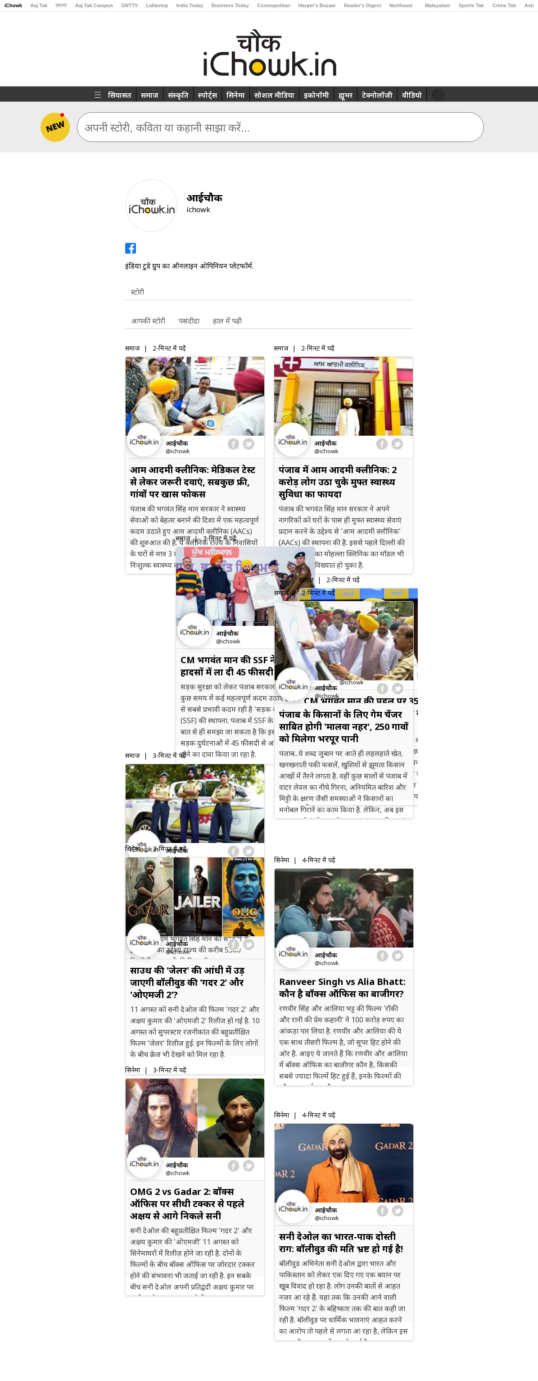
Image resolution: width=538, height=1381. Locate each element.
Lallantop (157, 5)
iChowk (13, 5)
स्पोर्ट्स (207, 95)
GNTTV (129, 5)
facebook (234, 444)
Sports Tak (471, 5)
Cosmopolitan (273, 5)
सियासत (119, 95)
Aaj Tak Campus (94, 5)
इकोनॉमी (316, 95)
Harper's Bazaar (317, 5)
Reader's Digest (362, 5)
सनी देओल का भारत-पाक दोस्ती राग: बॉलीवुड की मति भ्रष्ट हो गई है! (341, 1243)
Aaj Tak (38, 5)
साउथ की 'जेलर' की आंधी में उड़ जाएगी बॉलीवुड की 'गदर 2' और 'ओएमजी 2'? (187, 982)
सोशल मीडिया (274, 95)
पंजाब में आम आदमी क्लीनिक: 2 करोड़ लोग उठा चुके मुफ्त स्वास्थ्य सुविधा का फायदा (338, 482)
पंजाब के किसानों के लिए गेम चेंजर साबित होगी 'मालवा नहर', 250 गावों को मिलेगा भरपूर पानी (343, 726)
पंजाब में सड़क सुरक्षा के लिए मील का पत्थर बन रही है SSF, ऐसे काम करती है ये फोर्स (190, 726)
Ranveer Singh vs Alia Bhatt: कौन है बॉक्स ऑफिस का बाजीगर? (342, 987)
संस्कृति (178, 95)
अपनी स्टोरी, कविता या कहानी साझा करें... (167, 128)
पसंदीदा (189, 321)
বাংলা (61, 5)
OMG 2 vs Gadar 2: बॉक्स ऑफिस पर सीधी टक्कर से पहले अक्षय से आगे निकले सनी (187, 1203)
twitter (248, 444)
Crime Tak (504, 5)
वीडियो (412, 95)
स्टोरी (137, 292)
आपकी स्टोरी (148, 321)
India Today (189, 5)
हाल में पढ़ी (227, 321)
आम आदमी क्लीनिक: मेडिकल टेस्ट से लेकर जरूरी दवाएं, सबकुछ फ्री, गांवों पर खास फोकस (192, 482)
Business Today (230, 5)
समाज (149, 95)
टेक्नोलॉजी (377, 95)
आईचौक (177, 443)
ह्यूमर (346, 95)
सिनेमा (235, 95)
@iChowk (178, 451)
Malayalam (437, 5)
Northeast (400, 5)
